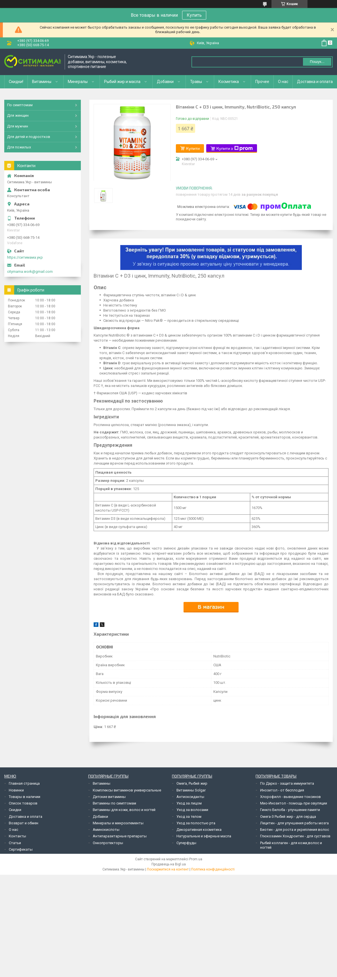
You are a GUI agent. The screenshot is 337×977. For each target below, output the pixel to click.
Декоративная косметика (199, 829)
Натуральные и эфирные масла (203, 836)
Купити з (234, 148)
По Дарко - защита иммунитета (287, 783)
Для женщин (18, 115)
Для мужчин (17, 126)
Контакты (17, 836)
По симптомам (20, 105)
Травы (196, 81)
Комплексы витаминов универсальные (127, 790)
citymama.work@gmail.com (30, 271)
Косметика (228, 81)
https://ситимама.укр (25, 257)
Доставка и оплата (315, 81)
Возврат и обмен (23, 823)
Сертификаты (21, 849)
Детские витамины (109, 797)
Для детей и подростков (28, 137)
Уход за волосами (192, 810)
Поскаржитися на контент (168, 869)
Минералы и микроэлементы (118, 823)
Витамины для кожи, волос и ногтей (124, 810)
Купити (193, 148)
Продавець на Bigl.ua (168, 864)
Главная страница (24, 783)
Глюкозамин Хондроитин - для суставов (295, 836)
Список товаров (23, 803)
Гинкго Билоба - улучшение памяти (290, 810)
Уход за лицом (189, 803)
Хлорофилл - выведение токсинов (290, 797)
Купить (194, 15)
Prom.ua (195, 859)
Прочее (262, 81)
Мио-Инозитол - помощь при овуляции (293, 803)
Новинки (16, 790)
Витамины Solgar (191, 790)
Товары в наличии (24, 797)
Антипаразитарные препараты (120, 836)
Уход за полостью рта (195, 823)
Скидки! (16, 81)
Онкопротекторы (108, 843)
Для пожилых (19, 147)
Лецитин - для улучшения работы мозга (294, 823)
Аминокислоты (106, 829)
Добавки (165, 81)
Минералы (78, 81)
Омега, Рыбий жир (191, 783)
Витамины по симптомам (114, 803)
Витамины (41, 81)
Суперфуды (186, 843)
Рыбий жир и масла (122, 81)
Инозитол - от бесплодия (282, 790)
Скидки (15, 810)
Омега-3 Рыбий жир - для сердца (288, 816)
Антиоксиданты (190, 797)
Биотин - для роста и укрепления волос (294, 829)
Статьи (15, 843)
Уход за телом (188, 816)
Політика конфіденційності (213, 869)
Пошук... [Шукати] (317, 61)
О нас (283, 81)
